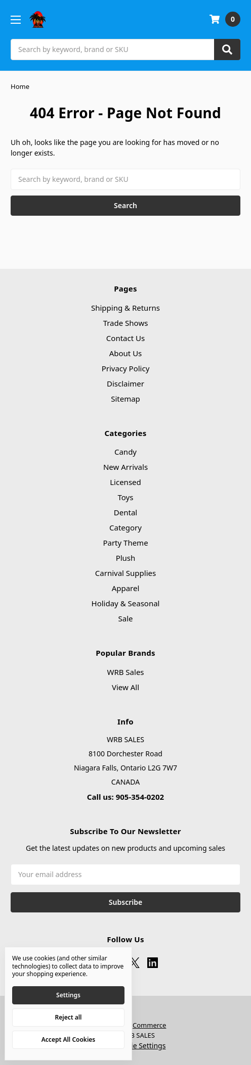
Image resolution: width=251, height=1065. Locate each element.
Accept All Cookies (68, 1039)
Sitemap (125, 399)
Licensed (125, 482)
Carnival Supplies (125, 573)
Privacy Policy (126, 368)
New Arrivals (125, 467)
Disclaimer (125, 383)
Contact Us (125, 338)
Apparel (126, 588)
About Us (125, 353)
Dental (125, 512)
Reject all (68, 1017)
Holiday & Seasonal (126, 603)
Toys (126, 497)
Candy (125, 452)
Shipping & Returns (125, 308)
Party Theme (125, 543)
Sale (125, 618)
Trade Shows (125, 323)
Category (125, 527)
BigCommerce (144, 1025)
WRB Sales (125, 672)
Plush (126, 558)
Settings (68, 995)
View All (125, 687)
